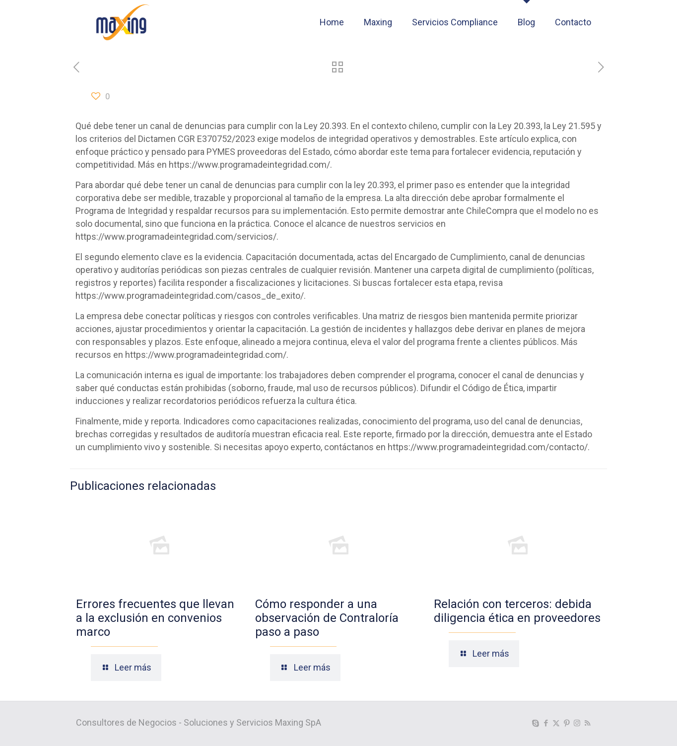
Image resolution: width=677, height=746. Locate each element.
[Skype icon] (535, 723)
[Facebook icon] (545, 723)
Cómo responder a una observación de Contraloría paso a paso (327, 618)
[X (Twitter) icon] (556, 723)
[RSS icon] (587, 723)
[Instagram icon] (577, 723)
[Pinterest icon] (566, 723)
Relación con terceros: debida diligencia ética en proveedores (517, 611)
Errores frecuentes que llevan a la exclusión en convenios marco (155, 618)
